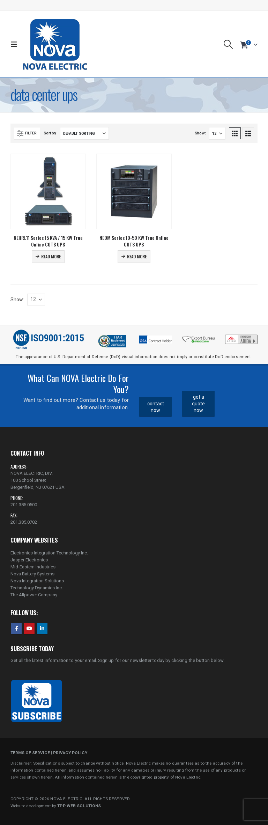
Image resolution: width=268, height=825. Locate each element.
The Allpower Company (33, 594)
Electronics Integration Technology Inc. (49, 552)
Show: (200, 133)
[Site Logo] (55, 44)
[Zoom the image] (241, 336)
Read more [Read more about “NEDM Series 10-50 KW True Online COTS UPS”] (137, 256)
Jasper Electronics (29, 559)
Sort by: (50, 133)
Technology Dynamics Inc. (36, 587)
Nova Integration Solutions (37, 580)
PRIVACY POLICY (70, 752)
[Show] (217, 133)
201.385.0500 (23, 504)
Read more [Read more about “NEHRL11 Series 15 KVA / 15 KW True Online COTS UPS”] (51, 256)
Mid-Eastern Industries (32, 566)
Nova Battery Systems (32, 573)
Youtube (29, 628)
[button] (15, 44)
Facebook (16, 628)
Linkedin (42, 628)
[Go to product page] (48, 191)
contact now (155, 407)
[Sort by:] (84, 133)
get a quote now (198, 403)
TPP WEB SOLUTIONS (79, 805)
